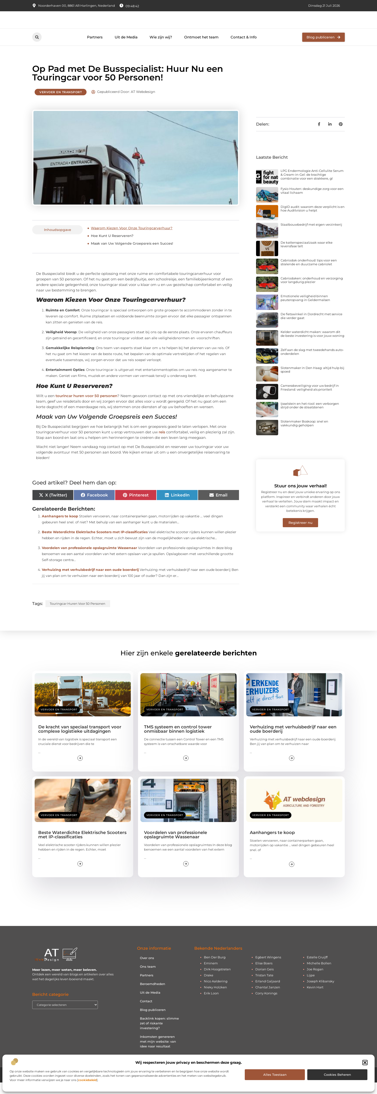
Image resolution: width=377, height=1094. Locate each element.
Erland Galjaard (267, 992)
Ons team (148, 978)
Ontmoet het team (201, 48)
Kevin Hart (315, 998)
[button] (365, 1062)
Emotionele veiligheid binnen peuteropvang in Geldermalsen (305, 309)
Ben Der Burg (215, 968)
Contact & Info (244, 48)
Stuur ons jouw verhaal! (300, 497)
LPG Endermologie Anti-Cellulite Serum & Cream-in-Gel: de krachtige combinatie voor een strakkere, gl (312, 186)
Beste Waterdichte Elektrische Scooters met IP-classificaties (95, 543)
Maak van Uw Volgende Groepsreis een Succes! (132, 255)
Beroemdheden (152, 995)
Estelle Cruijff (317, 968)
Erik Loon (211, 1004)
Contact (146, 1012)
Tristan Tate (264, 986)
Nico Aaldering (215, 992)
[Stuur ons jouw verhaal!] (300, 482)
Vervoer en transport (60, 103)
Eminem (211, 974)
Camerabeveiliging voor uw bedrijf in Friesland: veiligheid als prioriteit (310, 399)
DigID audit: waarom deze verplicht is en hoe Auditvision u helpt (313, 220)
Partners (95, 48)
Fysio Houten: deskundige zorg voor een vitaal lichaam (312, 202)
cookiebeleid (87, 1080)
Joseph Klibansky (320, 992)
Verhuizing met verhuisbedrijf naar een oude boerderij (90, 581)
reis (162, 443)
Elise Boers (263, 974)
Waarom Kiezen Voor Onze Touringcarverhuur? (131, 239)
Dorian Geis (264, 980)
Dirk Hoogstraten (217, 980)
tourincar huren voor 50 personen (86, 407)
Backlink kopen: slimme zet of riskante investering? (159, 1034)
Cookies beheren (337, 1074)
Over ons (147, 969)
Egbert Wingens (268, 968)
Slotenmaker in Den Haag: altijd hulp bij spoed (312, 381)
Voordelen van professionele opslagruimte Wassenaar (89, 559)
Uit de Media (126, 48)
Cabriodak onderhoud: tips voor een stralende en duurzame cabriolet (309, 274)
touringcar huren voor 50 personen (77, 615)
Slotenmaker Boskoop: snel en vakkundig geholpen (304, 435)
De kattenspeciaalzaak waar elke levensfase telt (307, 256)
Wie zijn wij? (161, 48)
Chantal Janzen (267, 998)
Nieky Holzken (215, 998)
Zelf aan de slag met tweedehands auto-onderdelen (312, 363)
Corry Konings (266, 1004)
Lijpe (311, 986)
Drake (208, 986)
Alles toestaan (275, 1074)
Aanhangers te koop (60, 527)
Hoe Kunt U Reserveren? (112, 247)
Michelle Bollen (319, 974)
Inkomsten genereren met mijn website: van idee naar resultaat (158, 1052)
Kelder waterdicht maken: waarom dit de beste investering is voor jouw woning (312, 345)
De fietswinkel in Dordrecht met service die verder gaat (311, 327)
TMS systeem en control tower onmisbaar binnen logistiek (178, 740)
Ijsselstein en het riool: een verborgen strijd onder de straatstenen (310, 417)
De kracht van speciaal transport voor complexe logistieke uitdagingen (79, 740)
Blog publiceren (153, 1021)
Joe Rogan (315, 980)
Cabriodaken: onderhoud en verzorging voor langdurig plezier (312, 291)
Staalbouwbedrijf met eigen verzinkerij (311, 236)
